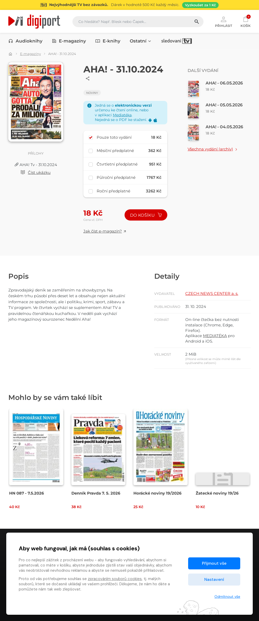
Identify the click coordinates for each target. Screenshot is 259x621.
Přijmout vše (214, 563)
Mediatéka (122, 115)
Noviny (92, 93)
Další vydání (203, 70)
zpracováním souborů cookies (115, 578)
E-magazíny (69, 41)
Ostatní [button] (141, 41)
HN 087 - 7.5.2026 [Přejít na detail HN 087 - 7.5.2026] (26, 493)
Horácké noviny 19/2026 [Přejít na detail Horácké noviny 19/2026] (157, 493)
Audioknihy (25, 41)
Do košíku (146, 215)
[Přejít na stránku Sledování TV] (129, 5)
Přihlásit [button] (223, 21)
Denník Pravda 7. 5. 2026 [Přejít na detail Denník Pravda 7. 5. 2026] (95, 493)
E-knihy (107, 41)
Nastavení (214, 579)
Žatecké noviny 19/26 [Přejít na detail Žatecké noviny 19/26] (217, 493)
